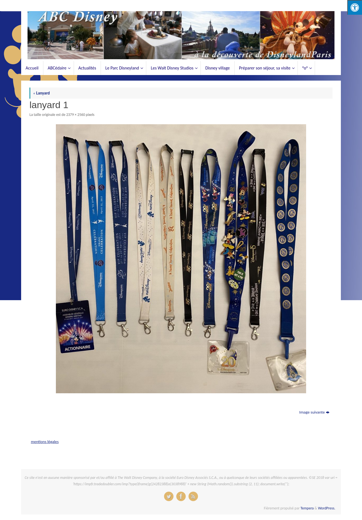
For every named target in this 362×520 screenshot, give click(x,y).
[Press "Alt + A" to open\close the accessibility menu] (354, 7)
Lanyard (41, 93)
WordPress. (326, 508)
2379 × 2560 (75, 114)
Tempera (307, 508)
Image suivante (314, 412)
